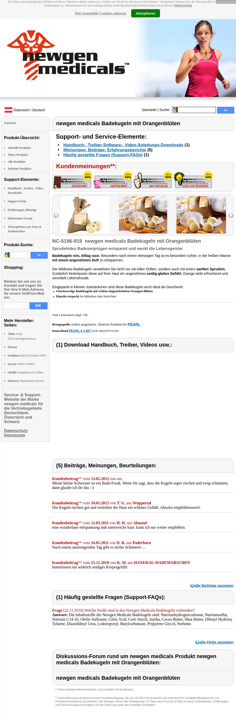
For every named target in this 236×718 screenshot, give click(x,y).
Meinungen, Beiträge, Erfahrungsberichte (104, 150)
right (231, 215)
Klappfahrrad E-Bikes (25, 372)
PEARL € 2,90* (80, 331)
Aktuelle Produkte (19, 148)
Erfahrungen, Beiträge (22, 210)
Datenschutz (183, 5)
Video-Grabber (21, 364)
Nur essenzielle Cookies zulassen (100, 13)
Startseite (149, 110)
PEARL (134, 324)
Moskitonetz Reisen (26, 381)
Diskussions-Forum (20, 218)
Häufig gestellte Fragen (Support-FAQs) (103, 155)
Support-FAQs (17, 201)
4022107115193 (109, 331)
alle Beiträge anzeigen (214, 585)
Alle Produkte (16, 161)
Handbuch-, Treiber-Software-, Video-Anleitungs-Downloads (123, 145)
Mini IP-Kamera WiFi (27, 355)
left (56, 215)
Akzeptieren (145, 13)
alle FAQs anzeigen (216, 642)
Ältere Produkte (18, 155)
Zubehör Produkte (19, 168)
